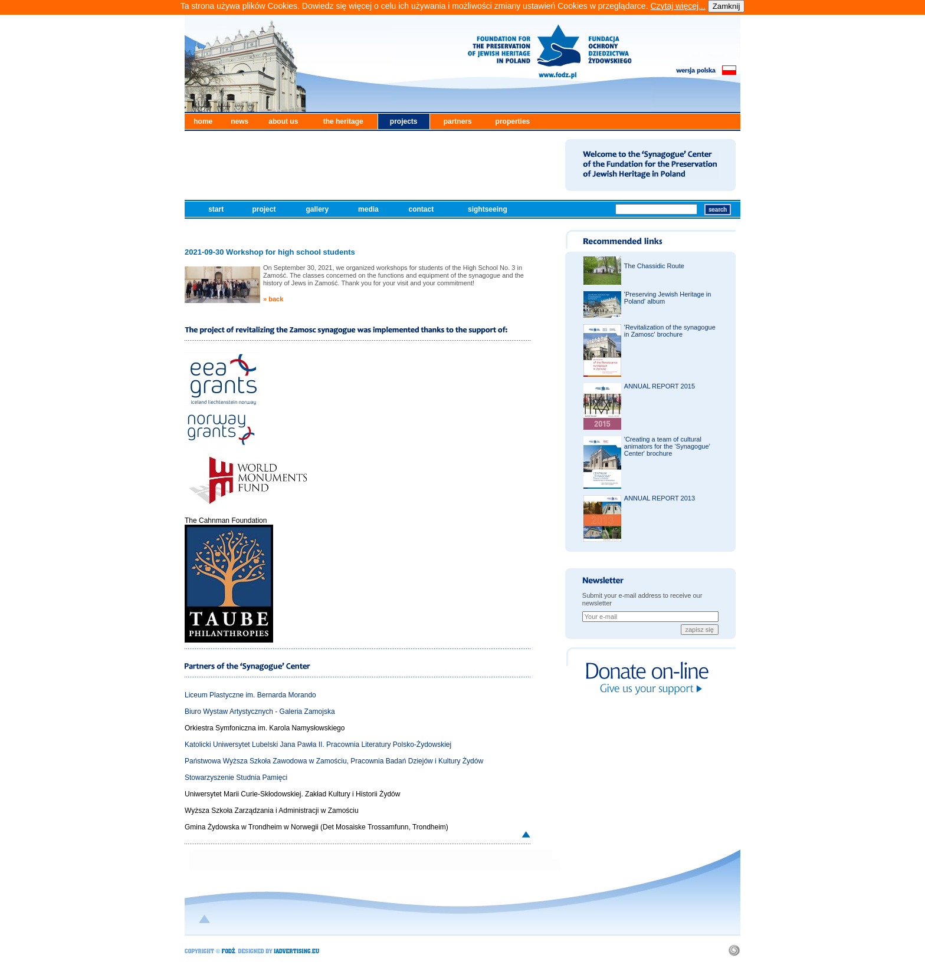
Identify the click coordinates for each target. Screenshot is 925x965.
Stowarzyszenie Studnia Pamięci (236, 777)
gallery (318, 209)
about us (283, 121)
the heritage (343, 121)
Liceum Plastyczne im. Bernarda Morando (250, 695)
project (264, 209)
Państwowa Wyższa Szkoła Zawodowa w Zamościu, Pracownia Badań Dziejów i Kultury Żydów (334, 761)
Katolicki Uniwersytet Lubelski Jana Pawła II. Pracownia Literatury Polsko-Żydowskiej (318, 744)
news (239, 121)
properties (513, 121)
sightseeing (488, 209)
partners (458, 121)
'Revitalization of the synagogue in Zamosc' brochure (670, 331)
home (202, 121)
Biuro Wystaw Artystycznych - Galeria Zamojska (260, 711)
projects (404, 121)
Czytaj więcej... (677, 6)
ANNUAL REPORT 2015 (659, 386)
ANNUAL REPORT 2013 (659, 498)
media (369, 209)
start (216, 209)
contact (422, 209)
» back (273, 298)
